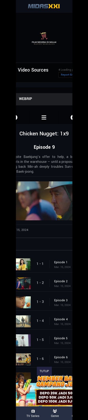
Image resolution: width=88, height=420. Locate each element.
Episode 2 (61, 281)
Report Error (68, 74)
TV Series (33, 413)
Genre (55, 413)
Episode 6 (61, 357)
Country (77, 413)
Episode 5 (61, 338)
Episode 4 (61, 319)
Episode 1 (61, 262)
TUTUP (44, 371)
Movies (11, 413)
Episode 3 (61, 300)
